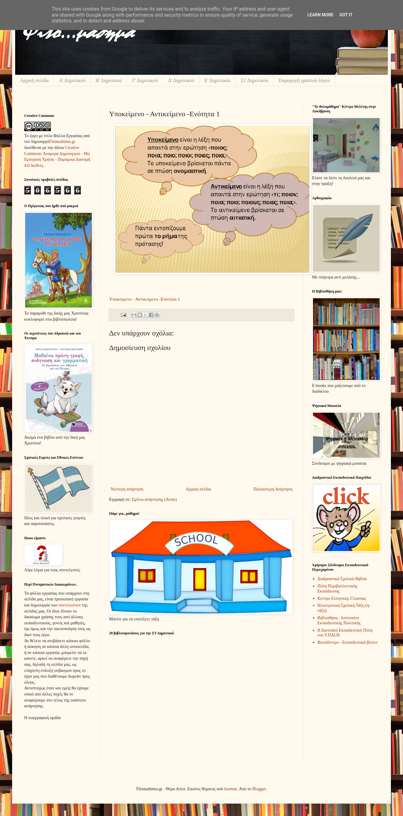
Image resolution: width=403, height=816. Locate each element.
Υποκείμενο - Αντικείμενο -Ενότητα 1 (144, 299)
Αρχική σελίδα (34, 80)
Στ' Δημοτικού (254, 80)
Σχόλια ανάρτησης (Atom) (154, 499)
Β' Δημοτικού (109, 80)
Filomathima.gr (62, 141)
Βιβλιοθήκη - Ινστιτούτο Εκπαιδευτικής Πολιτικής (339, 620)
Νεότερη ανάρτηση (127, 489)
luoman (230, 789)
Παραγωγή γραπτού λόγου (304, 80)
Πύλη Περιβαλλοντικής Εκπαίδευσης (338, 588)
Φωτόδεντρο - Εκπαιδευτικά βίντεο (348, 642)
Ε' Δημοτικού (217, 80)
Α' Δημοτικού (72, 80)
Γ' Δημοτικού (145, 80)
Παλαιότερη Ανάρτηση (273, 489)
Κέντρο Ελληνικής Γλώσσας (342, 598)
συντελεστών (69, 605)
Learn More (320, 14)
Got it (345, 14)
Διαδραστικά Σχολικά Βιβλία (342, 578)
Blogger (259, 789)
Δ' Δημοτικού (181, 80)
